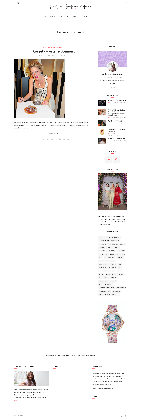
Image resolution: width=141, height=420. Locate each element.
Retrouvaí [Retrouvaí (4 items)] (112, 281)
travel (110, 123)
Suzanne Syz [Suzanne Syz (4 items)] (121, 288)
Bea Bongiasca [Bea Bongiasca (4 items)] (104, 240)
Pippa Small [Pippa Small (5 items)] (113, 277)
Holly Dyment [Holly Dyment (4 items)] (103, 264)
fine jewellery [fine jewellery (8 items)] (109, 257)
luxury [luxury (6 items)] (101, 274)
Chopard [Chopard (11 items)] (102, 251)
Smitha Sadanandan (70, 6)
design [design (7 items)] (112, 254)
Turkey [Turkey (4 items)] (107, 294)
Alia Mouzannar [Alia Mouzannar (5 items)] (104, 237)
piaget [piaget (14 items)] (105, 277)
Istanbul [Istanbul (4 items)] (118, 264)
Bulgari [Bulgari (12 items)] (123, 244)
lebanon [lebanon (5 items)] (109, 271)
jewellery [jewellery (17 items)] (102, 267)
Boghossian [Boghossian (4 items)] (115, 240)
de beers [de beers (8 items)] (122, 251)
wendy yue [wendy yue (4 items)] (115, 294)
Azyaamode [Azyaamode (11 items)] (116, 237)
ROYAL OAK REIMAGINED (117, 100)
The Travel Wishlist (115, 121)
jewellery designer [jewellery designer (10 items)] (114, 267)
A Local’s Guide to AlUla (116, 139)
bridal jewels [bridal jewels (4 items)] (113, 244)
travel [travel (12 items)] (101, 294)
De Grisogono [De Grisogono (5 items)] (103, 254)
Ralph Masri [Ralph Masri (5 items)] (103, 281)
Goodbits (21, 415)
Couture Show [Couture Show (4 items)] (112, 251)
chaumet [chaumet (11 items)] (116, 247)
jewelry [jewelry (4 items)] (101, 271)
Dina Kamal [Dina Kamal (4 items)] (121, 254)
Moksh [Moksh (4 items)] (121, 274)
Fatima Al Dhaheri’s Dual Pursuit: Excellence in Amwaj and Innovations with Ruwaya (116, 112)
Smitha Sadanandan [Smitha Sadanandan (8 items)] (106, 284)
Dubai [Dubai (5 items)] (101, 257)
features (111, 102)
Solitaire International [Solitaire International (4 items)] (107, 288)
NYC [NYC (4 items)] (100, 277)
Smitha (66, 56)
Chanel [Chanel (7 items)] (108, 247)
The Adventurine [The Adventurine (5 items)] (104, 291)
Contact (95, 396)
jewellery (60, 47)
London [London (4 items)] (117, 271)
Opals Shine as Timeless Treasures (116, 130)
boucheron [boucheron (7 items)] (103, 244)
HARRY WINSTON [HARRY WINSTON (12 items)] (110, 261)
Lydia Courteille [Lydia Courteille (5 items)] (111, 274)
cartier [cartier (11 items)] (101, 247)
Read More (17, 400)
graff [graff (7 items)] (101, 261)
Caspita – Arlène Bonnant (53, 51)
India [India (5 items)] (112, 264)
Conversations (49, 47)
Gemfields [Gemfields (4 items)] (120, 257)
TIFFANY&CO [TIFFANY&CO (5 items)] (116, 291)
